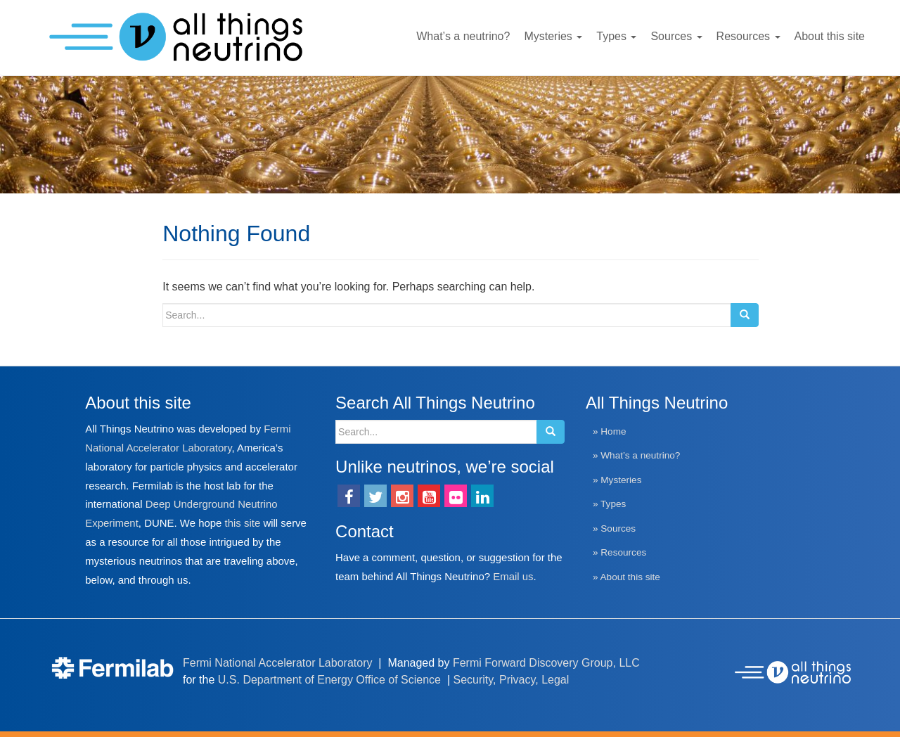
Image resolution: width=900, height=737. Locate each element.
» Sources (614, 528)
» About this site (626, 577)
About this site (830, 36)
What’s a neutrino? (463, 36)
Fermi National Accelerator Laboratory (277, 663)
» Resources (619, 552)
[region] (450, 134)
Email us (513, 576)
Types (616, 36)
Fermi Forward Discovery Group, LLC (546, 663)
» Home (609, 431)
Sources (676, 36)
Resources (748, 36)
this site (243, 523)
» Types (609, 504)
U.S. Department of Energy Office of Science (329, 680)
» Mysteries (617, 480)
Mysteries (553, 36)
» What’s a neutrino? (636, 455)
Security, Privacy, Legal (512, 680)
